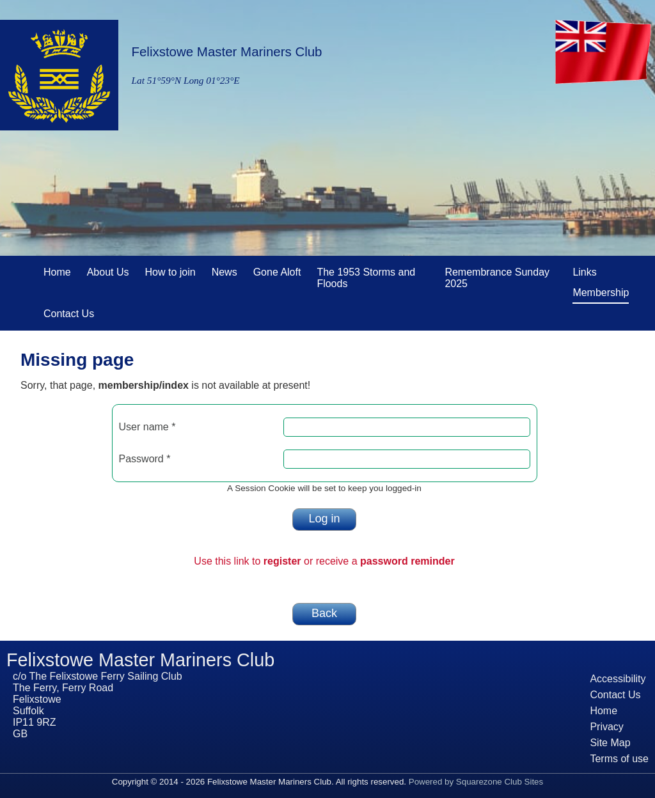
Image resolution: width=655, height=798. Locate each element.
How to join (170, 270)
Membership (600, 292)
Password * (145, 458)
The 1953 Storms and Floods (373, 275)
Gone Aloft (277, 270)
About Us (108, 270)
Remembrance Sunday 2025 (497, 275)
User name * (147, 426)
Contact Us (68, 311)
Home (57, 270)
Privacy (606, 726)
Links (584, 270)
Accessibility (617, 678)
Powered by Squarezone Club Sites (476, 781)
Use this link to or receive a (324, 561)
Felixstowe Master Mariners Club (226, 51)
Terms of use (619, 758)
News (224, 270)
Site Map (610, 742)
